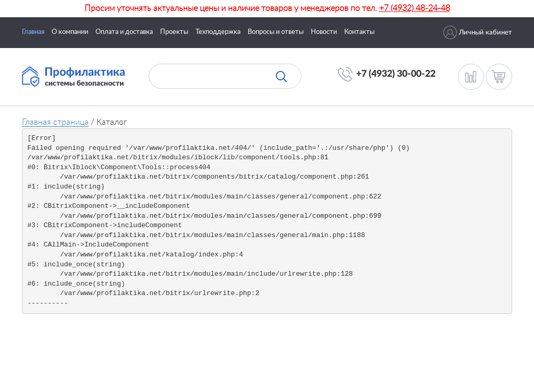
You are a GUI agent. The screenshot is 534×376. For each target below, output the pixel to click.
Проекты (174, 32)
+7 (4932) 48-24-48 (414, 8)
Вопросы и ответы (276, 32)
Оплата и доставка (124, 32)
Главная (33, 32)
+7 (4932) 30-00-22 (395, 74)
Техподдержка (218, 32)
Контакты (359, 32)
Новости (324, 32)
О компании (70, 32)
